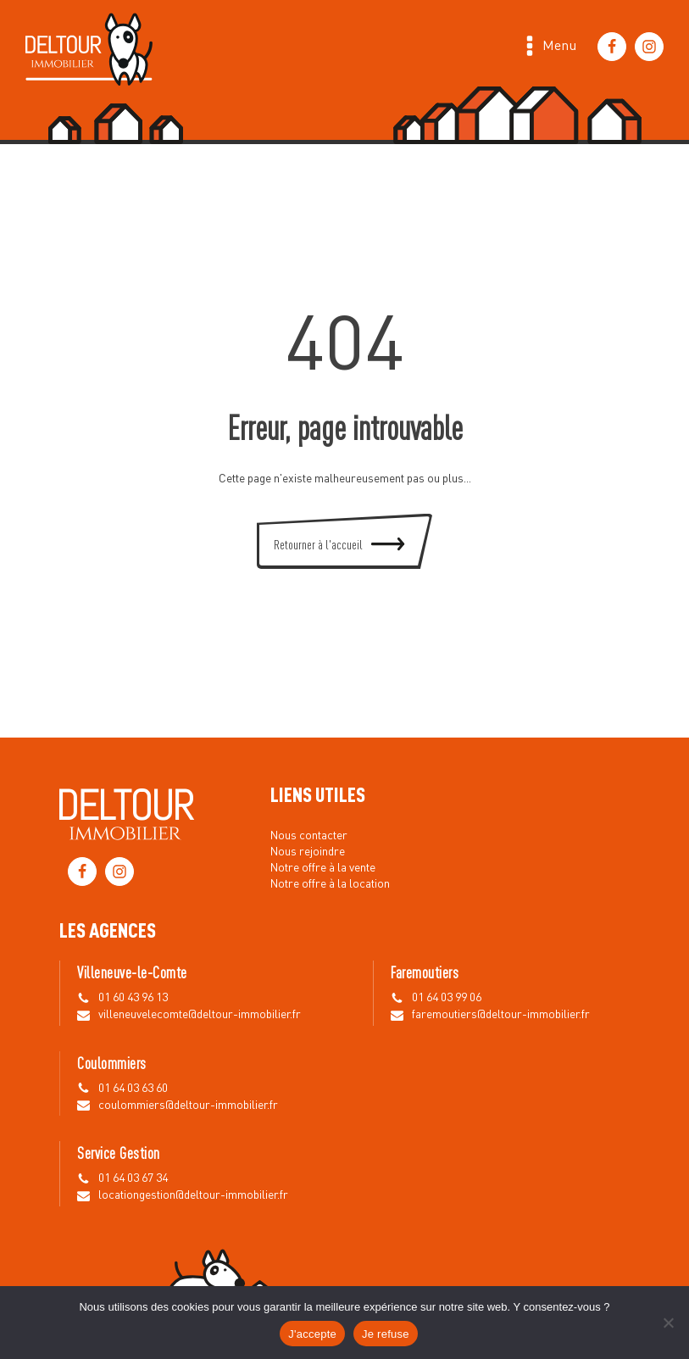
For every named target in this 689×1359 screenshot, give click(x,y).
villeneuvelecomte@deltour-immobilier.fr (199, 1015)
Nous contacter (308, 836)
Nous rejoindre (307, 852)
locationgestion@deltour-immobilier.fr (193, 1195)
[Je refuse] (667, 1322)
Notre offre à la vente (322, 868)
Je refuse (385, 1334)
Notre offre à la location (330, 884)
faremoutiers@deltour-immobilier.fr (501, 1015)
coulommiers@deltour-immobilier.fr (188, 1105)
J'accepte (312, 1334)
